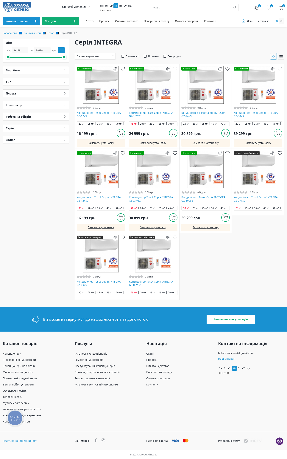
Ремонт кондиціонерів (89, 360)
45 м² (110, 124)
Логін (250, 21)
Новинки (153, 56)
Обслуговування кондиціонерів (95, 366)
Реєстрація (263, 21)
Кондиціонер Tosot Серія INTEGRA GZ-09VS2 (151, 283)
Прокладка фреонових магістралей (97, 372)
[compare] (115, 68)
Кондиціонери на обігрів (19, 366)
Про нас (104, 21)
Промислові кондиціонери (20, 378)
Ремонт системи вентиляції (92, 378)
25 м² (91, 124)
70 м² (119, 124)
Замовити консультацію (231, 319)
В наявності (132, 56)
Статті (90, 21)
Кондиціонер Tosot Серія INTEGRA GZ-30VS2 (203, 199)
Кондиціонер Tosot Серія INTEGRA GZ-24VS (203, 114)
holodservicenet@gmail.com (236, 353)
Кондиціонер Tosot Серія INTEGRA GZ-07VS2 (256, 199)
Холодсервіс (10, 32)
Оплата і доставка (126, 21)
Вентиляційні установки (18, 384)
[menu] (21, 21)
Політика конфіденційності (20, 441)
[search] (235, 7)
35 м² (100, 124)
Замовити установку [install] (101, 143)
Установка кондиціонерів (91, 353)
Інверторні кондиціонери (19, 360)
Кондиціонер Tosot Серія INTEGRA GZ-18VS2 (151, 114)
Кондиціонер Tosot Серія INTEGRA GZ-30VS (256, 114)
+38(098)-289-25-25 (74, 7)
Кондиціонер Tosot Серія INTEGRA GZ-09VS (99, 283)
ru (276, 21)
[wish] (122, 68)
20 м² (82, 124)
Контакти (210, 21)
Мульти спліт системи (17, 403)
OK (61, 50)
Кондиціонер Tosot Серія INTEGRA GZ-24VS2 (151, 199)
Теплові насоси (12, 397)
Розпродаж (174, 56)
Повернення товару (156, 21)
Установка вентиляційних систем (96, 384)
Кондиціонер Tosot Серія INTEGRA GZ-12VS (99, 114)
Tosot (50, 32)
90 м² (186, 208)
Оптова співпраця (187, 21)
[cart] (281, 7)
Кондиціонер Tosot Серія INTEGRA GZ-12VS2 (99, 199)
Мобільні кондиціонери (18, 372)
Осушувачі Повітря (15, 390)
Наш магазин (226, 358)
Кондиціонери (32, 32)
